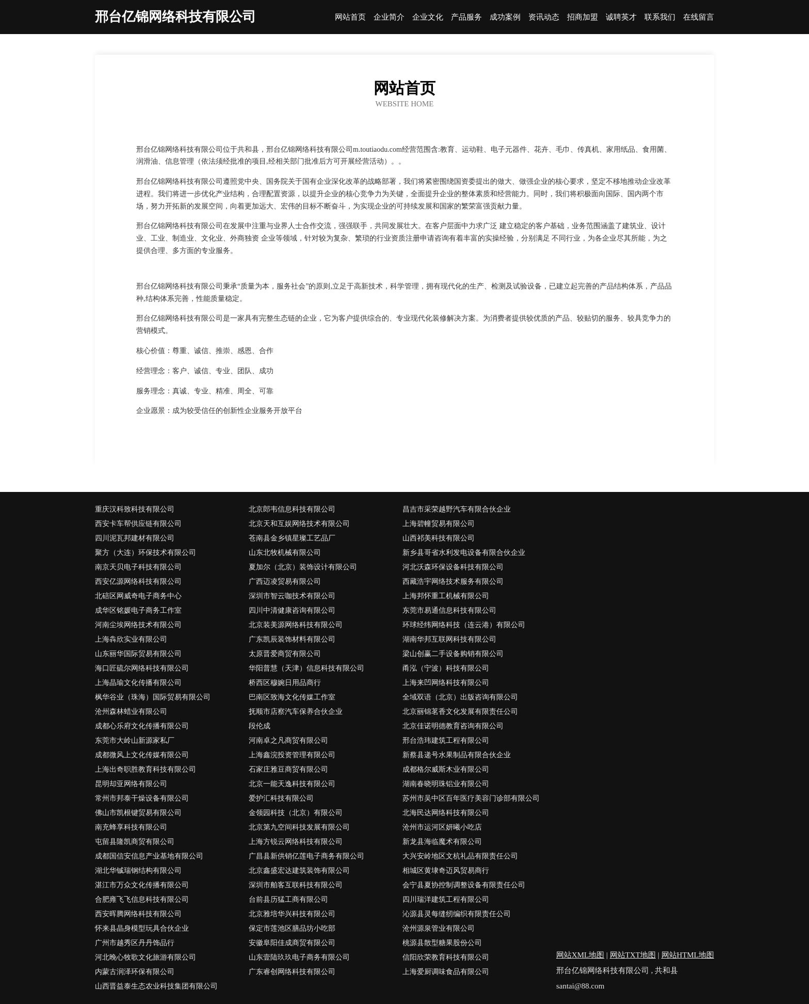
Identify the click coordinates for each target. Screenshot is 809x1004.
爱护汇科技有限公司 (281, 798)
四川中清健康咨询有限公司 (292, 610)
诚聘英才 (621, 17)
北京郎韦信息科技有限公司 (292, 509)
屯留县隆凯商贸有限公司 (134, 842)
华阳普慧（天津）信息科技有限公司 (306, 668)
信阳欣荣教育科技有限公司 (445, 957)
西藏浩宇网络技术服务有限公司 (453, 581)
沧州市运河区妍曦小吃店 (442, 827)
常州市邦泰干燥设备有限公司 (142, 798)
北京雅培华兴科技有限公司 (292, 914)
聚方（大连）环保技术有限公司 (145, 552)
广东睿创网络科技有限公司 (292, 972)
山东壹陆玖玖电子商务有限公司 (299, 957)
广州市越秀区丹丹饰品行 (134, 943)
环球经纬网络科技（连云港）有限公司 (463, 625)
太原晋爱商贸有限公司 (285, 654)
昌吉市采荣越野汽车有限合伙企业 (456, 509)
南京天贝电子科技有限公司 (138, 567)
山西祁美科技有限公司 (438, 538)
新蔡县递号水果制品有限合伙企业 (456, 755)
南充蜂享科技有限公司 (131, 827)
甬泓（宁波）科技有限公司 (445, 668)
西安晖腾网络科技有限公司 (138, 914)
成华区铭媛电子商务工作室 (138, 610)
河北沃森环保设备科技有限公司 (453, 567)
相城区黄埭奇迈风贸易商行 (445, 870)
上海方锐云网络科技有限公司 (296, 842)
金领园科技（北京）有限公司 (296, 813)
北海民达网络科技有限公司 (445, 813)
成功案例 (505, 17)
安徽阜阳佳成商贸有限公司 (292, 943)
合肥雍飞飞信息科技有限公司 (142, 899)
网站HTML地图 (688, 955)
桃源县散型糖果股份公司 (442, 943)
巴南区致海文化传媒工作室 (292, 697)
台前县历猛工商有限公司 (288, 899)
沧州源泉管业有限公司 (438, 928)
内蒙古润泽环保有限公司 (134, 972)
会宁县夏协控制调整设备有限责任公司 (463, 885)
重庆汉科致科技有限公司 (134, 509)
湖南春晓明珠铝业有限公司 (445, 784)
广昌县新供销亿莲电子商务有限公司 (306, 856)
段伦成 (259, 726)
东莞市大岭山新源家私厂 (134, 740)
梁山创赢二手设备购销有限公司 (453, 654)
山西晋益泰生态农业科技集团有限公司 (156, 986)
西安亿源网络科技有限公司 (138, 581)
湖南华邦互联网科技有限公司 (449, 639)
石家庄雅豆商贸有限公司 (288, 769)
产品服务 (466, 17)
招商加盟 (582, 17)
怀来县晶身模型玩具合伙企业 (142, 928)
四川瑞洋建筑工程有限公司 (445, 899)
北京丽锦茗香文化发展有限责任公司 (460, 711)
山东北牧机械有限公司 (285, 552)
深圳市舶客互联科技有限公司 (296, 885)
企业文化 (427, 17)
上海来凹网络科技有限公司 (445, 683)
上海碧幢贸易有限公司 (438, 524)
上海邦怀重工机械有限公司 (445, 596)
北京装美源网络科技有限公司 (296, 625)
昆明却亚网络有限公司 (131, 784)
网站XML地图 (580, 955)
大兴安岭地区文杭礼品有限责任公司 (460, 856)
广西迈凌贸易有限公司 (285, 581)
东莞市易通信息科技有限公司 (449, 610)
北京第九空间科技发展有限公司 (299, 827)
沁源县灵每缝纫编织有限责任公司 (456, 914)
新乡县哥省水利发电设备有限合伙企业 (463, 552)
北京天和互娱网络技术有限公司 (299, 524)
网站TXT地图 (633, 955)
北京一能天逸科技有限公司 (292, 784)
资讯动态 (543, 17)
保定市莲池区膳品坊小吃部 (292, 928)
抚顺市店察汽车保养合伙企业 (296, 711)
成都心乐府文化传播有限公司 (142, 726)
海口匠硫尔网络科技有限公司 (142, 668)
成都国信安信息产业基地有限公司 (149, 856)
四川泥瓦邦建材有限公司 (134, 538)
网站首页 (350, 17)
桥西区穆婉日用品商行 (285, 683)
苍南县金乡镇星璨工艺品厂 (292, 538)
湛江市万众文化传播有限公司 (142, 885)
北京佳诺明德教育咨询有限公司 (453, 726)
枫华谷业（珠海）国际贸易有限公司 (153, 697)
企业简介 (389, 17)
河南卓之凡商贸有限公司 (288, 740)
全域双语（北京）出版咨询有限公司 (460, 697)
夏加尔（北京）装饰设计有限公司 (303, 567)
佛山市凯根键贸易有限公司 (138, 813)
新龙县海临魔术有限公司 (442, 842)
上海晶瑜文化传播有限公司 (138, 683)
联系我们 (659, 17)
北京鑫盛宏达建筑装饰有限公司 (299, 870)
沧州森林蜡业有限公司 (131, 711)
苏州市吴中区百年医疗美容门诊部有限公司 (471, 798)
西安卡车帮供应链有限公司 (138, 524)
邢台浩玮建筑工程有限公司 (445, 740)
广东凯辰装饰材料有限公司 (292, 639)
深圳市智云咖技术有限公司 (292, 596)
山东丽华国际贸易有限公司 (138, 654)
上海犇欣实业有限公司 (131, 639)
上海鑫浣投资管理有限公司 (292, 755)
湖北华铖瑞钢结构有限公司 (138, 870)
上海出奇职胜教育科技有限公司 (145, 769)
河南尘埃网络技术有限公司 (138, 625)
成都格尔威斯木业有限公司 (445, 769)
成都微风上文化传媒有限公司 (142, 755)
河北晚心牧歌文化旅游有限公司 (145, 957)
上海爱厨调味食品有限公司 (445, 972)
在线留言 (698, 17)
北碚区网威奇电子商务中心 (138, 596)
